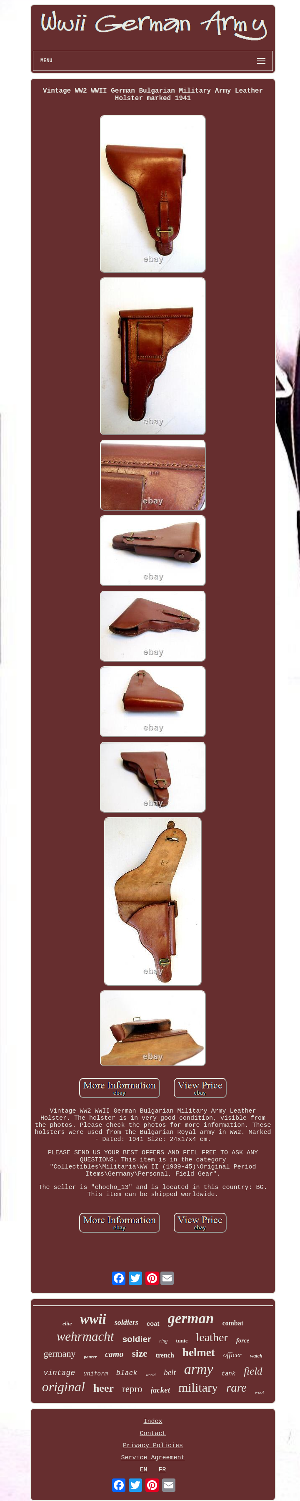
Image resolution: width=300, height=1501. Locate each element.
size (139, 1353)
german (191, 1318)
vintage (59, 1373)
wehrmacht (85, 1336)
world (150, 1375)
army (198, 1369)
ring (163, 1341)
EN (143, 1469)
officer (232, 1355)
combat (232, 1323)
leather (212, 1337)
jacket (160, 1389)
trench (165, 1355)
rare (236, 1387)
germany (59, 1353)
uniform (95, 1373)
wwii (93, 1319)
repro (132, 1389)
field (253, 1371)
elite (67, 1323)
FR (162, 1469)
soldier (136, 1339)
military (198, 1387)
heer (103, 1388)
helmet (198, 1352)
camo (114, 1354)
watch (256, 1356)
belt (170, 1372)
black (127, 1373)
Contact (153, 1433)
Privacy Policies (153, 1445)
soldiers (126, 1322)
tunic (182, 1340)
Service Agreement (153, 1457)
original (63, 1386)
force (243, 1340)
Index (152, 1421)
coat (153, 1323)
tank (229, 1373)
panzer (90, 1356)
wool (259, 1392)
